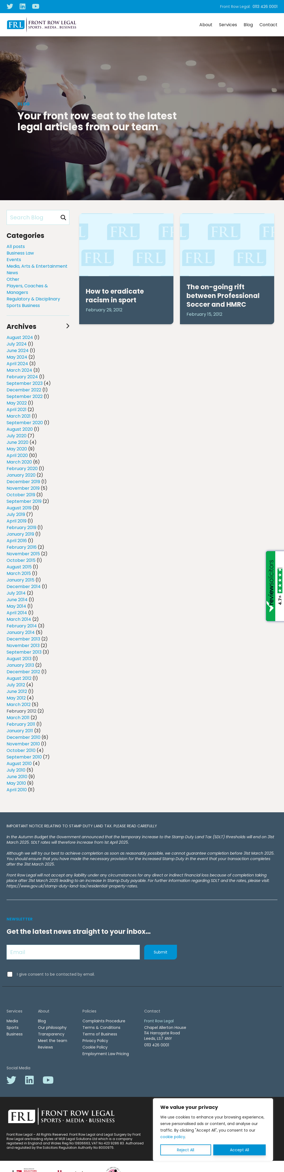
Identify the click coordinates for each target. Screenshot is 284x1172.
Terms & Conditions (101, 1027)
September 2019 (24, 501)
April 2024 (17, 364)
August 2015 (19, 567)
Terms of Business (99, 1034)
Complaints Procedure (103, 1021)
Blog (248, 25)
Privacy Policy (95, 1040)
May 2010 (16, 783)
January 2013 (20, 665)
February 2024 (22, 377)
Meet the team (52, 1040)
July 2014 (16, 593)
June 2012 (17, 691)
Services (228, 25)
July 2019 (16, 514)
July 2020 (16, 436)
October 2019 (21, 495)
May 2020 (17, 449)
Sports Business (23, 305)
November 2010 (23, 744)
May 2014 (16, 606)
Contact (268, 25)
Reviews (45, 1047)
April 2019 (16, 521)
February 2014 (22, 626)
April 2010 (17, 790)
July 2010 (16, 770)
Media (12, 1021)
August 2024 (20, 337)
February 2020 (22, 468)
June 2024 (18, 350)
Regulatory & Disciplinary (33, 299)
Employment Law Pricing (105, 1053)
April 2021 (16, 409)
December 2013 (23, 639)
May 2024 (17, 357)
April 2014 (17, 613)
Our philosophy (52, 1027)
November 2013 (23, 645)
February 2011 (21, 724)
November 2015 (23, 554)
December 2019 (23, 482)
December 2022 (24, 390)
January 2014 (21, 632)
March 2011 (18, 718)
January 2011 (20, 731)
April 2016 (17, 541)
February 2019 (21, 527)
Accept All (239, 1150)
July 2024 (17, 344)
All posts (16, 246)
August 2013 (19, 659)
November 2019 (23, 488)
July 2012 (16, 685)
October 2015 (21, 560)
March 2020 (19, 462)
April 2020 (17, 455)
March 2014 (19, 619)
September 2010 (24, 757)
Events (14, 259)
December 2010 (23, 737)
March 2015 (19, 573)
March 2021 (19, 416)
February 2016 (22, 547)
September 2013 (24, 652)
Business (15, 1034)
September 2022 (25, 396)
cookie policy (172, 1136)
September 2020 (25, 423)
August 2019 (19, 508)
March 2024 (19, 370)
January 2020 (21, 475)
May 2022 (17, 403)
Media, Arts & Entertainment (37, 266)
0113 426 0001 (265, 6)
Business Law (20, 253)
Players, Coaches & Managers (27, 289)
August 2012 (19, 678)
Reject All (185, 1150)
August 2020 (20, 429)
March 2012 (19, 704)
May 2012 (16, 698)
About (205, 25)
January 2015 (20, 580)
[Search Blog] (38, 217)
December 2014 (24, 586)
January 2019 (20, 534)
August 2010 (19, 763)
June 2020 (17, 442)
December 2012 (23, 672)
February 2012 (21, 711)
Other (13, 279)
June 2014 (17, 600)
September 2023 (25, 383)
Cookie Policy (95, 1047)
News (12, 273)
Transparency (51, 1034)
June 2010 (17, 777)
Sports (13, 1027)
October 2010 (21, 750)
